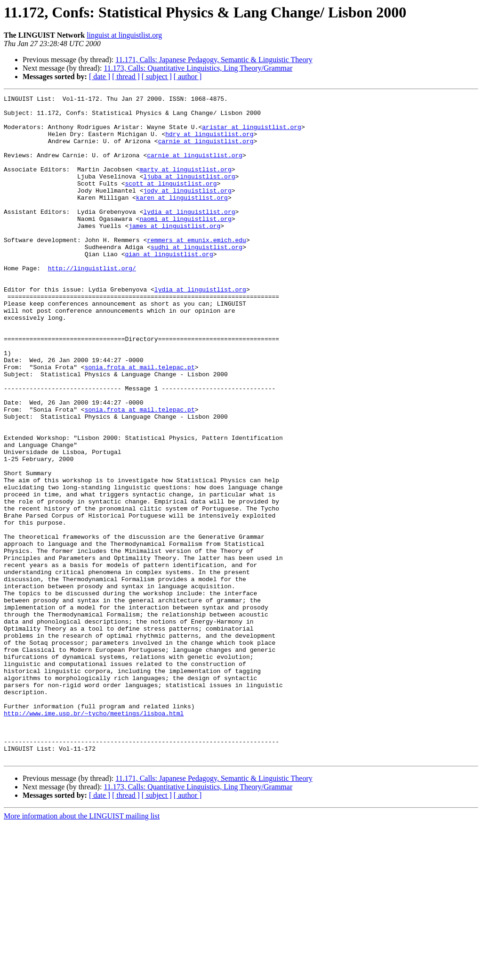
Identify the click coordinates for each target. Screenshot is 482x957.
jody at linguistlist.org (187, 210)
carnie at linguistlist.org (206, 150)
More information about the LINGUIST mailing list (82, 949)
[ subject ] (157, 77)
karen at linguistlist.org (182, 218)
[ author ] (188, 77)
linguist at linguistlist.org (124, 35)
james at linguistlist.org (174, 252)
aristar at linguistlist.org (251, 134)
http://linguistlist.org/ (92, 303)
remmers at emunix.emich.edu (196, 269)
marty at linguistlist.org (186, 184)
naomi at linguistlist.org (186, 244)
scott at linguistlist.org (171, 201)
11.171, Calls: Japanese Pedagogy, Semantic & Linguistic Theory (213, 60)
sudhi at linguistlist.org (196, 278)
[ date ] (99, 77)
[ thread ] (126, 77)
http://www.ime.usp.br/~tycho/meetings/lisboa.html (94, 837)
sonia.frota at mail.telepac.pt (140, 422)
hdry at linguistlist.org (209, 142)
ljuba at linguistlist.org (189, 193)
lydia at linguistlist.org (189, 235)
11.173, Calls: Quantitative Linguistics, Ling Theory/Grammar (198, 68)
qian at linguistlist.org (169, 286)
